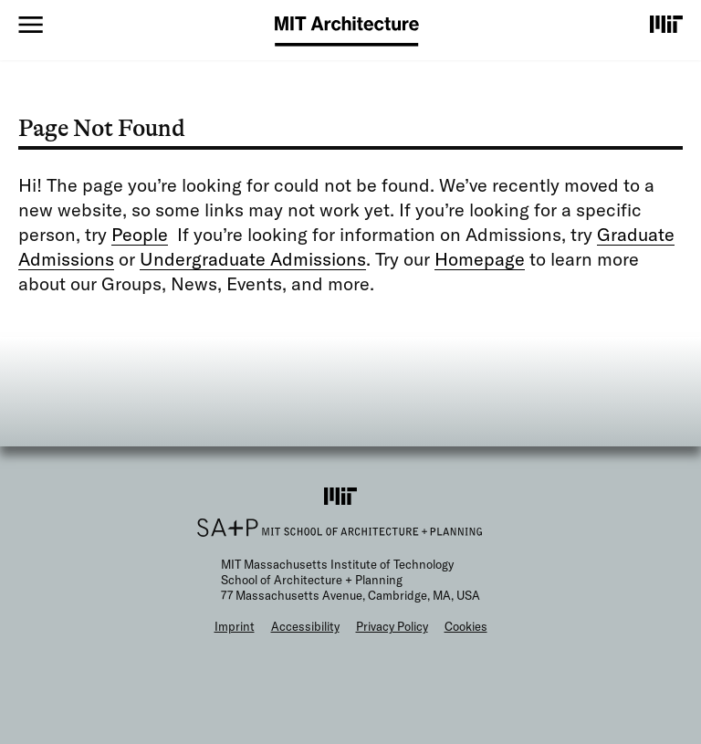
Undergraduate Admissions (253, 258)
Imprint (234, 626)
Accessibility (305, 626)
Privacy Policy (392, 626)
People (139, 234)
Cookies (466, 626)
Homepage (479, 258)
